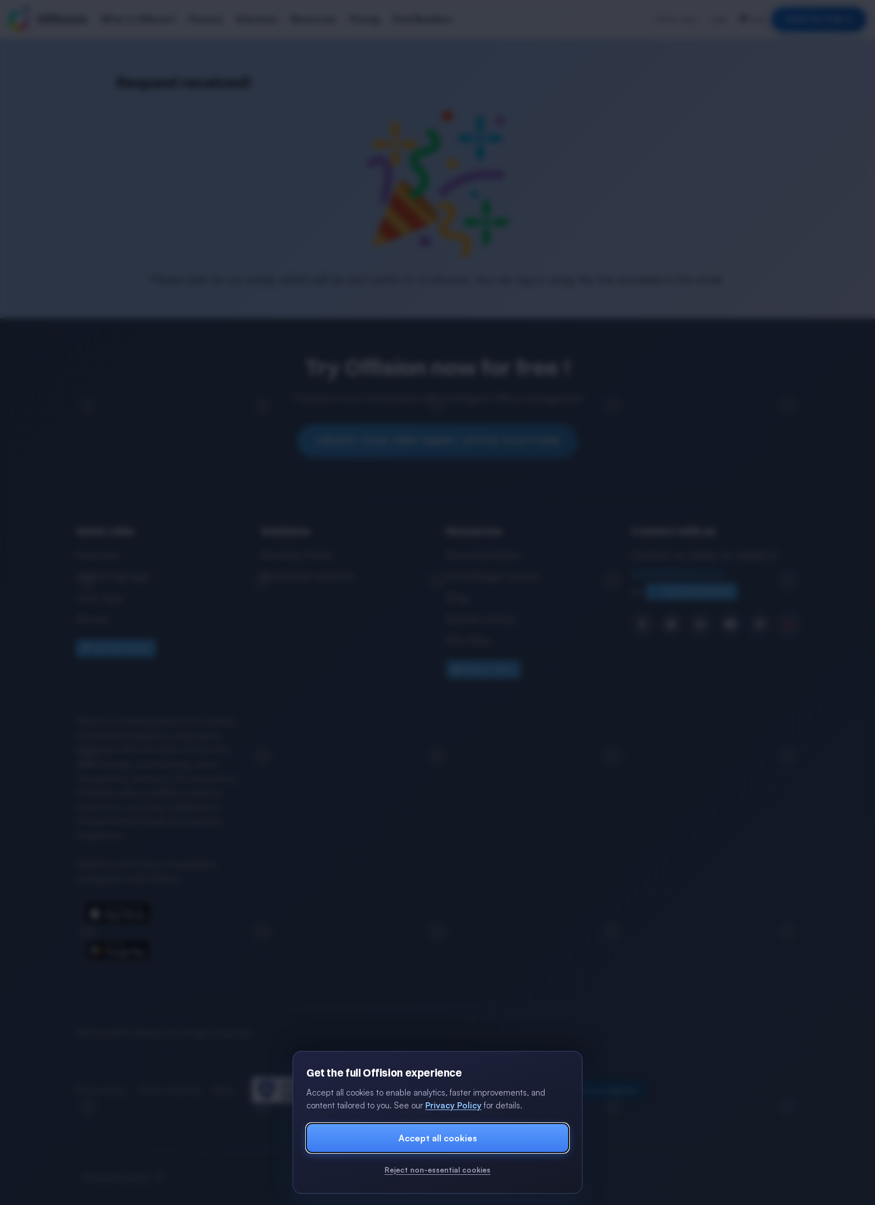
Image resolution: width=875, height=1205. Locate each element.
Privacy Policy (453, 1105)
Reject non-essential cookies (437, 1169)
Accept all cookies (437, 1138)
